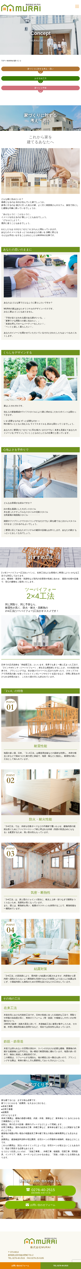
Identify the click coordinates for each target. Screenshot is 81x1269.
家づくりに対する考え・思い (40, 69)
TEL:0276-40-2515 (60, 1266)
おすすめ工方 (40, 78)
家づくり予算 (40, 88)
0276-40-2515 (43, 1190)
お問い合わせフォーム (42, 1205)
